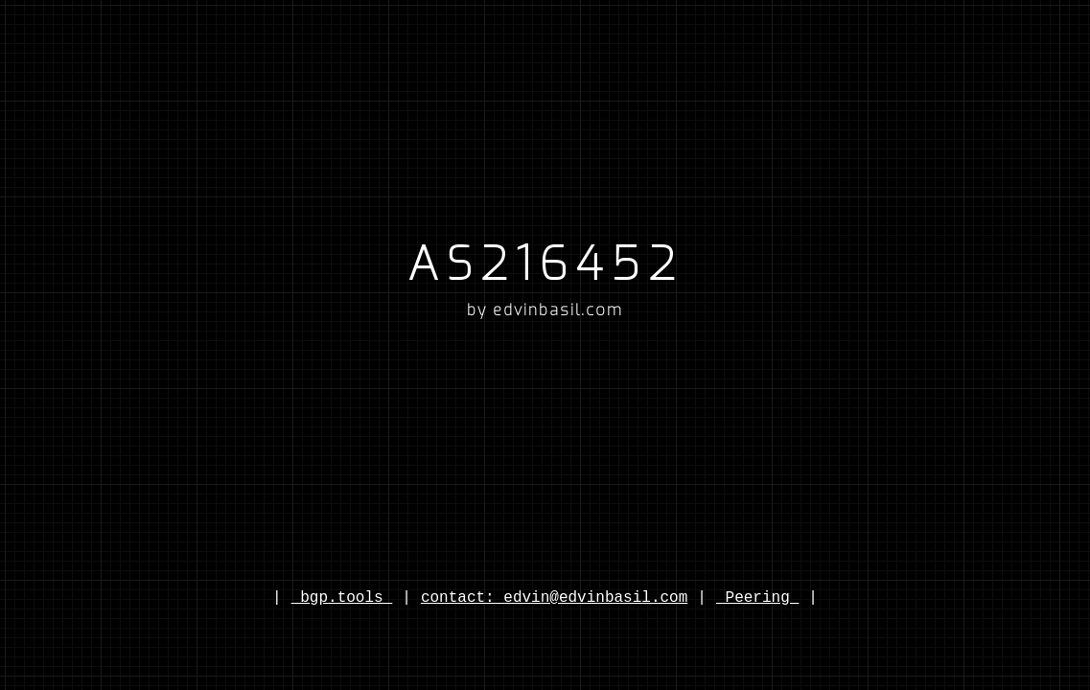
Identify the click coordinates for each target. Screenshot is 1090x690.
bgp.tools (342, 598)
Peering (757, 598)
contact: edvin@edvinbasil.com (554, 598)
